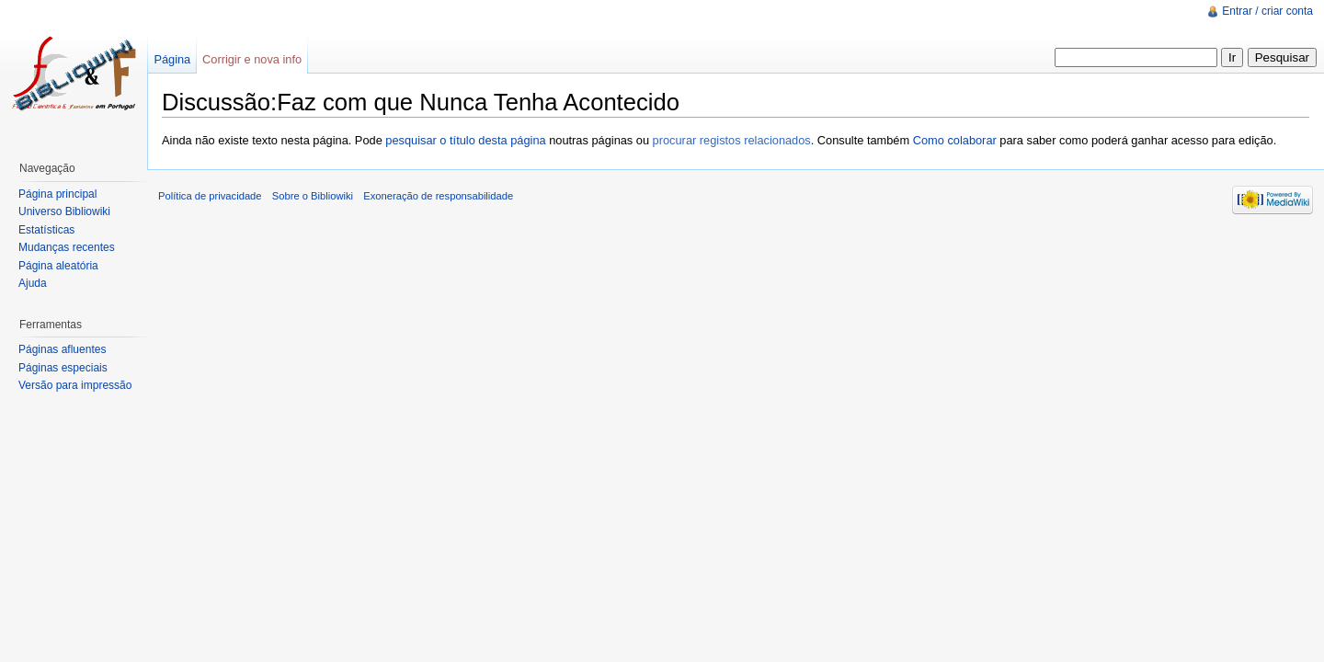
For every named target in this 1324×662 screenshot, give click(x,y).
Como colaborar (955, 140)
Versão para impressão (74, 385)
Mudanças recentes (66, 247)
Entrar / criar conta (1267, 11)
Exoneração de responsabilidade (438, 195)
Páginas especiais (63, 367)
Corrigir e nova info (252, 59)
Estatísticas (46, 229)
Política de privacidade (210, 195)
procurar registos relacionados (732, 140)
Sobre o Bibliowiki (312, 195)
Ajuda (32, 283)
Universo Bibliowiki (64, 211)
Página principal (57, 194)
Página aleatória (58, 265)
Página (172, 59)
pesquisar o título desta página (465, 140)
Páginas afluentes (62, 349)
